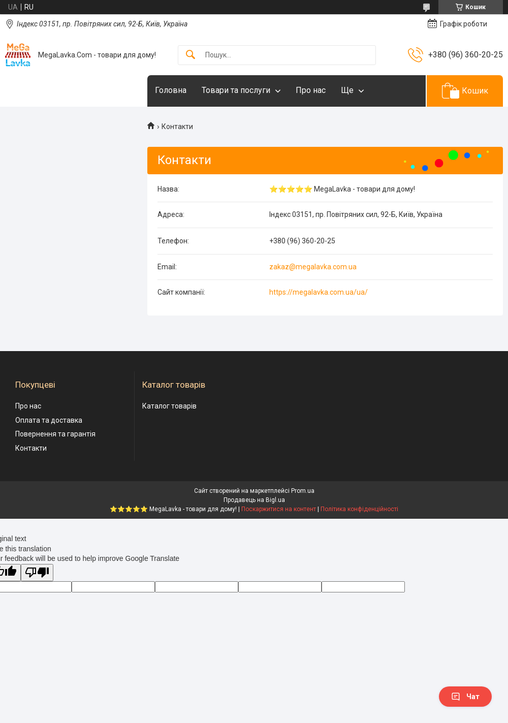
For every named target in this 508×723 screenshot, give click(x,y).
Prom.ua (302, 490)
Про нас (311, 90)
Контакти (31, 448)
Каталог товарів (169, 406)
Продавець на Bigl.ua (254, 500)
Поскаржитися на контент (278, 509)
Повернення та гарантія (55, 434)
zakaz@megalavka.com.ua (313, 267)
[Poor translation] (37, 573)
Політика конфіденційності (359, 509)
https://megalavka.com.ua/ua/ (318, 292)
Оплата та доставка (48, 420)
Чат (465, 696)
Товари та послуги (236, 90)
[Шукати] (190, 55)
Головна (170, 90)
